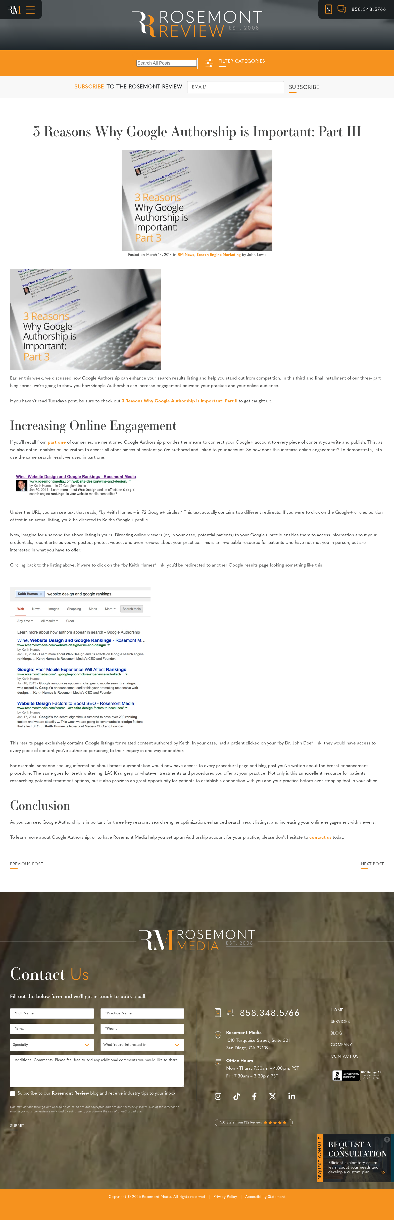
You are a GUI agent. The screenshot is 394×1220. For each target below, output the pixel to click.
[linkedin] (294, 1099)
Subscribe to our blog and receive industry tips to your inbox (96, 1093)
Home (337, 1010)
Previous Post (26, 864)
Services (340, 1022)
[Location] (257, 1040)
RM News (186, 255)
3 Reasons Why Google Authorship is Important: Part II (179, 401)
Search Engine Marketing (218, 255)
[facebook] (257, 1099)
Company (341, 1045)
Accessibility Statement (265, 1197)
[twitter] (275, 1099)
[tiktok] (239, 1099)
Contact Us (344, 1057)
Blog (336, 1033)
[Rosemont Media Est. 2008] (197, 941)
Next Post (372, 864)
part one (57, 442)
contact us (320, 837)
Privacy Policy (225, 1197)
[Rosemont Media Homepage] (14, 10)
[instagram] (220, 1099)
